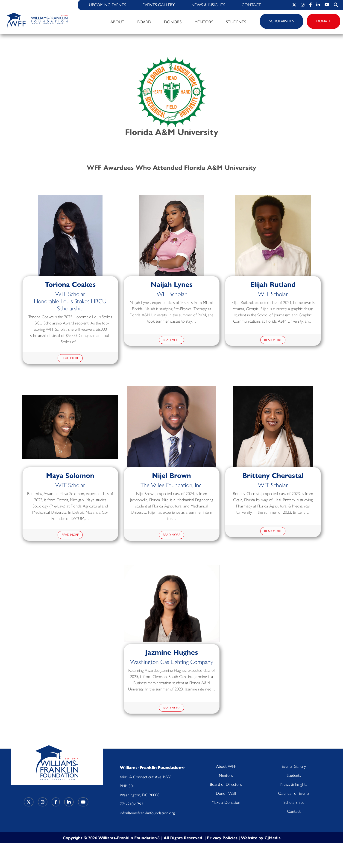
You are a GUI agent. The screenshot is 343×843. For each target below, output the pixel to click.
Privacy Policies (223, 837)
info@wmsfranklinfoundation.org (147, 813)
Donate (323, 21)
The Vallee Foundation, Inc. (171, 484)
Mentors (203, 21)
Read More (70, 358)
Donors (173, 21)
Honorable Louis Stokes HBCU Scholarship (70, 304)
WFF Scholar (70, 293)
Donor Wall (226, 793)
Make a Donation (225, 802)
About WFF (226, 766)
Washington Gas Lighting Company (171, 661)
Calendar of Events (294, 793)
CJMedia (272, 837)
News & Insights (208, 4)
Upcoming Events (107, 4)
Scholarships (281, 21)
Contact (251, 4)
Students (236, 21)
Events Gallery (159, 4)
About (117, 21)
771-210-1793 (131, 804)
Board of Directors (226, 784)
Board (144, 21)
